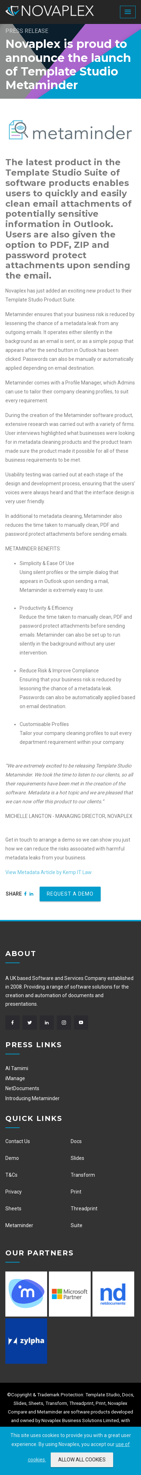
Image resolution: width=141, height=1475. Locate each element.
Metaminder (19, 1225)
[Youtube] (82, 1022)
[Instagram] (65, 1022)
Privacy (13, 1192)
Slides (77, 1158)
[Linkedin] (31, 894)
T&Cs (11, 1175)
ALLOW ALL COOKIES (82, 1459)
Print (76, 1192)
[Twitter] (31, 1022)
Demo (12, 1158)
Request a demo (70, 894)
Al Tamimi (16, 1068)
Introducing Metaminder (32, 1098)
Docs (76, 1141)
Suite (76, 1225)
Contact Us (17, 1141)
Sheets (13, 1208)
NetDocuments (22, 1088)
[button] (128, 12)
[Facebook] (26, 894)
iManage (15, 1078)
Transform (83, 1175)
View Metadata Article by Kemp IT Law (48, 875)
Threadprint (84, 1208)
